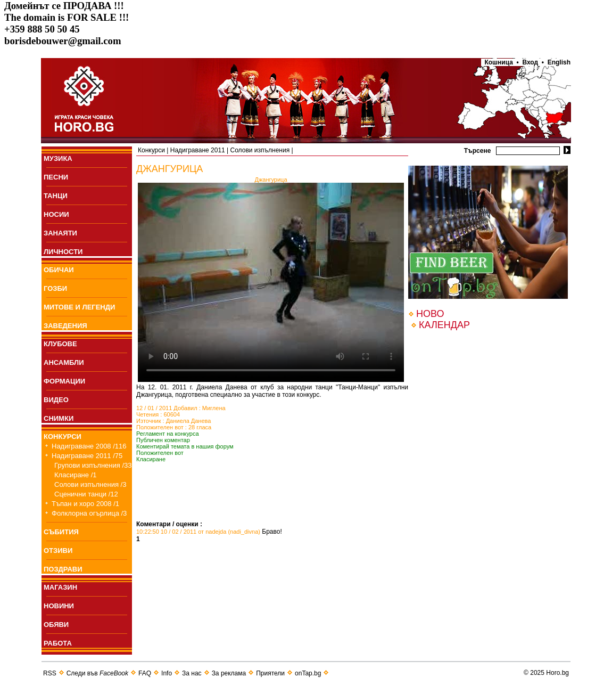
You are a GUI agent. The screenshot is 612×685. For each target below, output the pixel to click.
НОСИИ (56, 214)
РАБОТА (58, 643)
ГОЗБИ (55, 288)
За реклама (229, 673)
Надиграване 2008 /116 (89, 446)
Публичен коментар (163, 440)
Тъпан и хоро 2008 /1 (85, 504)
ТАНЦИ (56, 196)
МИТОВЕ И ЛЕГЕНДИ (79, 307)
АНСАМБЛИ (64, 362)
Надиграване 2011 (197, 150)
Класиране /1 (75, 475)
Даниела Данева (188, 421)
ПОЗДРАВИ (63, 569)
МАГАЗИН (60, 587)
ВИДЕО (56, 400)
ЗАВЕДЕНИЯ (65, 326)
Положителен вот (160, 453)
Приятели (270, 673)
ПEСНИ (56, 177)
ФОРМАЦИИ (64, 381)
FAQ (144, 673)
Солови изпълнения (260, 150)
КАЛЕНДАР (444, 325)
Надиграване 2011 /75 (87, 456)
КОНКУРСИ (62, 437)
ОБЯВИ (56, 625)
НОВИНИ (59, 606)
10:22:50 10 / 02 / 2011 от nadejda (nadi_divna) (198, 531)
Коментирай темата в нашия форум (185, 446)
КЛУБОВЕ (60, 344)
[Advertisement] (260, 504)
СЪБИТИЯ (61, 532)
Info (166, 673)
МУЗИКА (58, 158)
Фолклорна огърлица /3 (89, 513)
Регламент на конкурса (167, 433)
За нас (192, 673)
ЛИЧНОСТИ (63, 252)
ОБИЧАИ (59, 270)
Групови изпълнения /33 (93, 465)
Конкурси (151, 150)
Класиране (151, 459)
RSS (49, 673)
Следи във (97, 673)
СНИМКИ (58, 418)
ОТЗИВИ (58, 550)
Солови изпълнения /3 (90, 484)
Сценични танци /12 (86, 494)
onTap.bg (308, 673)
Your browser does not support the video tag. (271, 282)
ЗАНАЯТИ (60, 233)
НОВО (430, 313)
